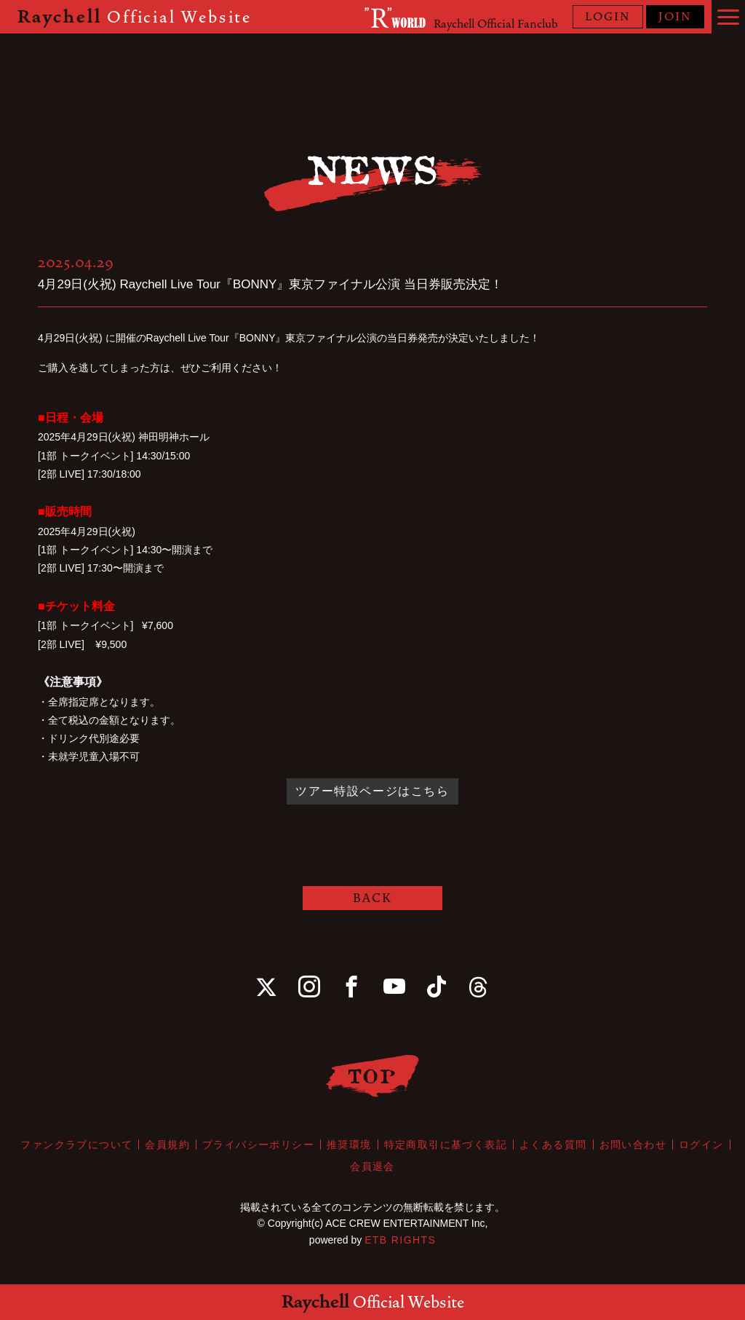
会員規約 (167, 1144)
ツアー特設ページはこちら (372, 791)
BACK (372, 898)
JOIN (675, 16)
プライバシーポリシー (258, 1144)
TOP (373, 1076)
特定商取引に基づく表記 (445, 1144)
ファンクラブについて (76, 1144)
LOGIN (608, 16)
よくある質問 (552, 1144)
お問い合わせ (632, 1144)
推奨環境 (349, 1144)
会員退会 (372, 1166)
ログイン (701, 1144)
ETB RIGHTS (400, 1240)
